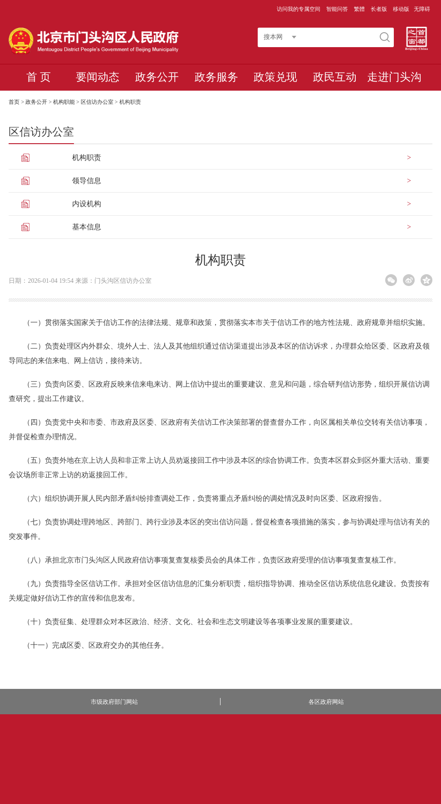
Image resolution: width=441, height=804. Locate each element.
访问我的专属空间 (299, 9)
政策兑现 (275, 77)
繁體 (359, 9)
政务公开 (157, 77)
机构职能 (64, 102)
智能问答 (337, 9)
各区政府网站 (326, 701)
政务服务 (216, 77)
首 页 (38, 77)
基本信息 (86, 227)
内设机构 (86, 204)
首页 (14, 102)
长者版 (379, 9)
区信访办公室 (97, 102)
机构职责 (86, 157)
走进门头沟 (394, 77)
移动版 (401, 9)
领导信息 (86, 180)
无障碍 (422, 9)
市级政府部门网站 (114, 701)
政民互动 (335, 77)
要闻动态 (97, 77)
